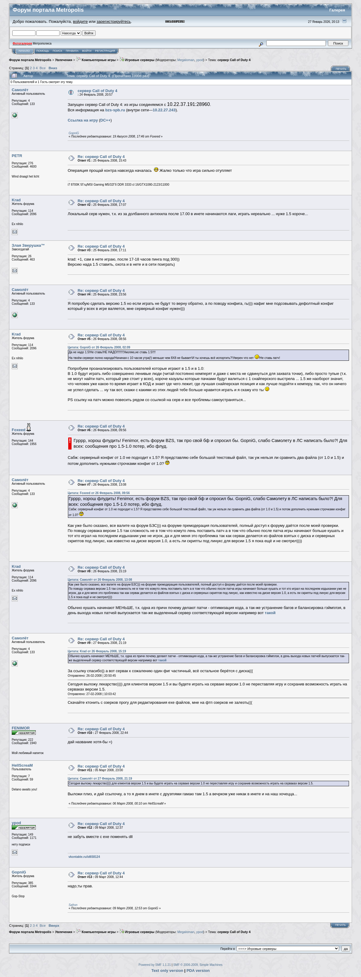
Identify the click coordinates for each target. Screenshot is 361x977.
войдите (80, 21)
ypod (199, 60)
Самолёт (20, 90)
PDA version (198, 970)
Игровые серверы (136, 60)
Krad (16, 200)
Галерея (337, 10)
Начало (24, 50)
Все (43, 68)
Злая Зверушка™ (28, 245)
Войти (86, 50)
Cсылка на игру (83, 120)
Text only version (167, 970)
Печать (341, 68)
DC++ (105, 120)
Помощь (42, 50)
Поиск (57, 50)
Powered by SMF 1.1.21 (155, 964)
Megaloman (185, 60)
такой (270, 613)
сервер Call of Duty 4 (234, 60)
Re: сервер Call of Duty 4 (101, 156)
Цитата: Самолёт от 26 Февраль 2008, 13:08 (100, 579)
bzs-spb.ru (115, 110)
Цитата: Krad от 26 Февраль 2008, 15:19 (97, 651)
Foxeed (19, 430)
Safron (73, 905)
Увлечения (63, 60)
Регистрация (105, 50)
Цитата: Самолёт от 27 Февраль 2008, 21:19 (100, 778)
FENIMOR (21, 728)
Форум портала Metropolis (30, 60)
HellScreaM (22, 765)
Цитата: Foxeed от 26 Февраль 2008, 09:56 (99, 493)
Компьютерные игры (96, 60)
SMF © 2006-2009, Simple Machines (197, 964)
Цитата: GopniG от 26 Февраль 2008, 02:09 (99, 347)
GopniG (74, 133)
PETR (17, 155)
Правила (72, 50)
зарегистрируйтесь (113, 21)
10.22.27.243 (164, 110)
